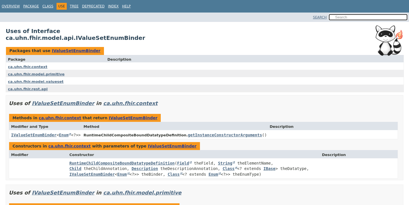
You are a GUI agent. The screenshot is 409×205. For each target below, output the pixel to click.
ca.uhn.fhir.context (27, 67)
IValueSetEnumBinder (76, 50)
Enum (64, 135)
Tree (74, 6)
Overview (11, 6)
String (225, 163)
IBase (270, 168)
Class (47, 6)
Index (113, 6)
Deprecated (93, 6)
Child (75, 168)
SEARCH (320, 17)
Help (126, 6)
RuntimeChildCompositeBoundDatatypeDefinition (122, 163)
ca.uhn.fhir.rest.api (28, 89)
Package (31, 6)
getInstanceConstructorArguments (225, 135)
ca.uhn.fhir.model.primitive (36, 74)
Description (145, 168)
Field (183, 163)
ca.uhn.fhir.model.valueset (36, 81)
